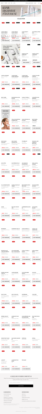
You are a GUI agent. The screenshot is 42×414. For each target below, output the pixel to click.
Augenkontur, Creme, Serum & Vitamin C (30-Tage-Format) (16, 100)
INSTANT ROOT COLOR (5, 338)
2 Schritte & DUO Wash (26, 318)
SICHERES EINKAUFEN (7, 402)
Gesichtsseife (24, 339)
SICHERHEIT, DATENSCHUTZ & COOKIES (29, 401)
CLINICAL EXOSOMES (5, 75)
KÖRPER (6, 3)
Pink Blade (24, 360)
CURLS (14, 3)
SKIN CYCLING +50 (15, 294)
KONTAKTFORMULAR (7, 394)
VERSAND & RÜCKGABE (8, 400)
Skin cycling (3, 294)
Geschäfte (24, 395)
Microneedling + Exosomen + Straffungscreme (35, 166)
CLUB (35, 3)
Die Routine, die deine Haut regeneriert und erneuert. (5, 296)
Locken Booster (15, 272)
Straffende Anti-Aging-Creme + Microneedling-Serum (16, 165)
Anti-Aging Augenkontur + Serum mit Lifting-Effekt (26, 166)
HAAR (9, 3)
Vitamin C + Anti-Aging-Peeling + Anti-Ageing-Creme (36, 210)
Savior (2, 206)
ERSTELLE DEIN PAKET (28, 3)
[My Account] (38, 3)
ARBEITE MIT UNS (25, 399)
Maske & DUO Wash (15, 318)
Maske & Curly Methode (16, 229)
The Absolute (24, 141)
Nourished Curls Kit (16, 228)
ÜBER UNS (23, 394)
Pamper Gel (24, 338)
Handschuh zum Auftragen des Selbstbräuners (4, 362)
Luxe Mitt (3, 360)
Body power (3, 97)
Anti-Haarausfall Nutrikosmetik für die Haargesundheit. (35, 78)
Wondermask (24, 294)
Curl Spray (34, 294)
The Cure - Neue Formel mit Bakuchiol (35, 142)
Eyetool (33, 338)
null (12, 362)
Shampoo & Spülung (15, 209)
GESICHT (2, 3)
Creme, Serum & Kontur (16, 252)
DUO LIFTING (3, 163)
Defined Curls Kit (4, 316)
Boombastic (3, 228)
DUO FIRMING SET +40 (15, 163)
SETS (11, 3)
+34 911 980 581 (6, 395)
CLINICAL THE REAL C (25, 97)
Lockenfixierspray (35, 295)
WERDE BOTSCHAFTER (26, 397)
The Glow (34, 272)
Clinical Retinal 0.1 (25, 228)
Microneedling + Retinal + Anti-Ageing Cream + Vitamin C (5, 187)
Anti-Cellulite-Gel (14, 77)
